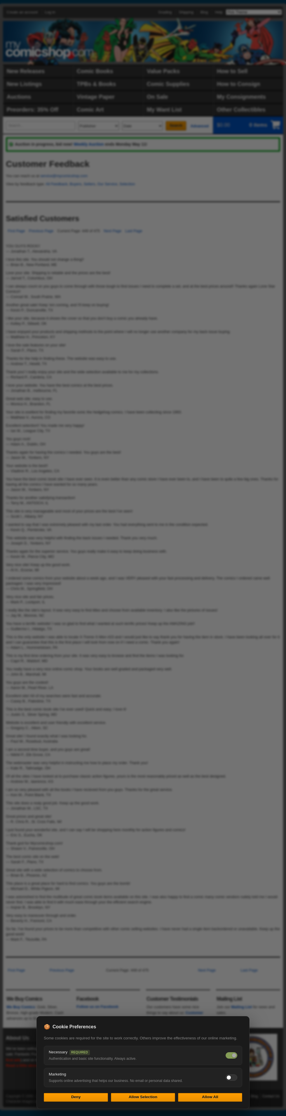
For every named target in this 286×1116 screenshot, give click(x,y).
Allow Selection (143, 1097)
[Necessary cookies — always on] (231, 1055)
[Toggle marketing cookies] (231, 1077)
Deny (76, 1097)
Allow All (210, 1097)
